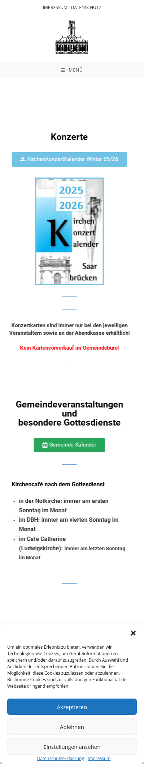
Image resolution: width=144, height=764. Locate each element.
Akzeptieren (72, 706)
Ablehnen (72, 726)
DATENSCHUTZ (86, 7)
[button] (133, 633)
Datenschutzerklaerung (60, 758)
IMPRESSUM (55, 7)
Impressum (99, 758)
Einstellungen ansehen (72, 746)
